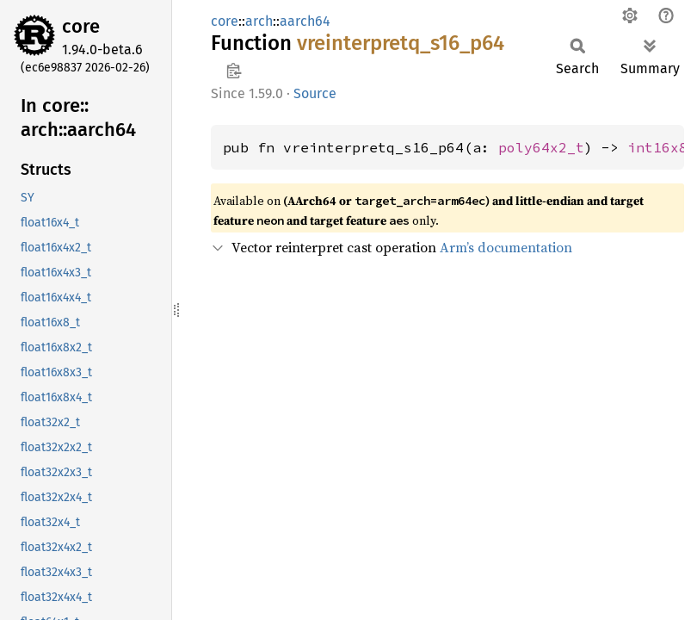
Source (314, 93)
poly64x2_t (541, 147)
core (81, 26)
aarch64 (305, 21)
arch (259, 21)
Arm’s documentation (506, 247)
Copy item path (233, 70)
